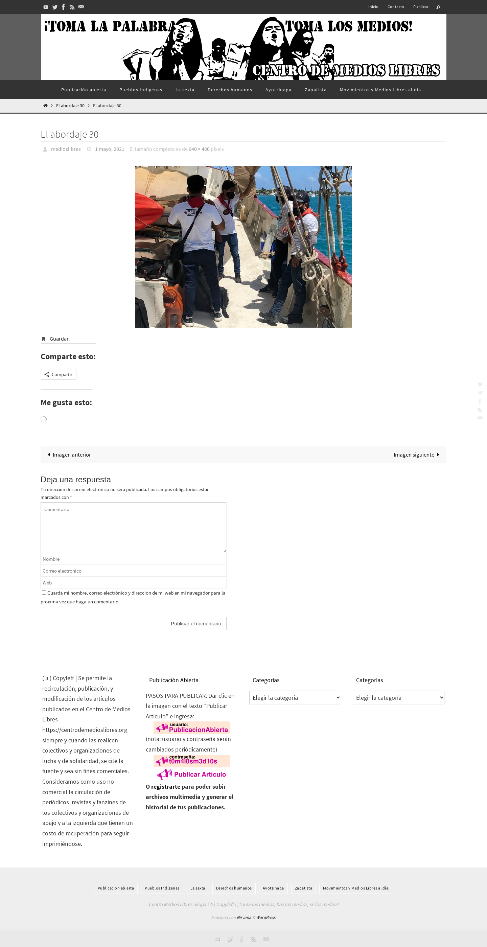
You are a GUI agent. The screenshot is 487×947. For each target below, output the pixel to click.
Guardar (59, 338)
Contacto (396, 6)
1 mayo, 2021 (109, 148)
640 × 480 (199, 148)
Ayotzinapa (273, 888)
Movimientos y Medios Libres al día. (356, 888)
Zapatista (303, 888)
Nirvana (244, 917)
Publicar (420, 6)
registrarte (165, 786)
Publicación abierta (116, 888)
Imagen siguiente (418, 454)
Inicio (373, 6)
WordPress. (266, 917)
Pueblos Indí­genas (162, 888)
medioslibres (66, 148)
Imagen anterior (68, 454)
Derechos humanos (234, 888)
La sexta (197, 888)
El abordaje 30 (70, 106)
